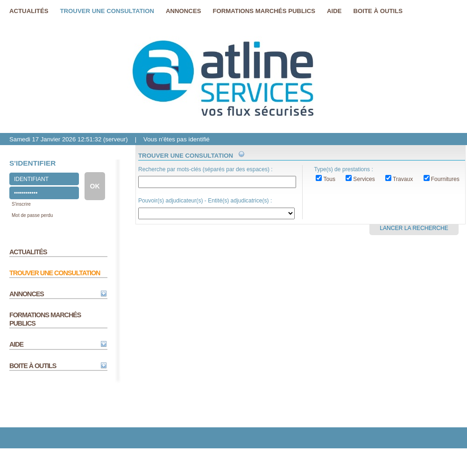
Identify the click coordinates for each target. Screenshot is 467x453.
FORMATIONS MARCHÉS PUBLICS (45, 319)
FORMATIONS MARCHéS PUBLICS (263, 10)
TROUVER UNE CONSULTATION (54, 273)
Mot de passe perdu (32, 215)
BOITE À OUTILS (32, 365)
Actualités (29, 10)
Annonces (183, 10)
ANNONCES (26, 294)
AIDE (16, 344)
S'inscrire (21, 204)
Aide (334, 10)
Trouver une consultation (107, 10)
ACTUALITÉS (28, 252)
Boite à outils (378, 10)
